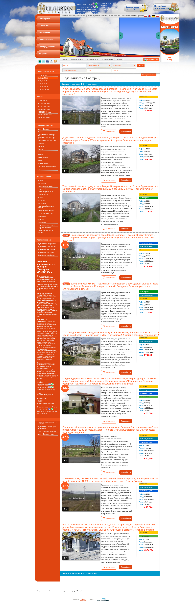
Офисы (40, 149)
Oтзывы (119, 59)
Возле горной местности (46, 213)
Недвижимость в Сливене (46, 246)
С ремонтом (144, 397)
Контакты (142, 15)
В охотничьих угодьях (45, 186)
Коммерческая (43, 158)
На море (40, 180)
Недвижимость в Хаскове (46, 249)
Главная (64, 59)
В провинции (42, 216)
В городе (41, 219)
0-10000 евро (42, 100)
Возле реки (41, 200)
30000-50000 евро (44, 109)
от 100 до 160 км (43, 89)
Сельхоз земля (43, 163)
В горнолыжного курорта (46, 225)
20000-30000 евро (44, 106)
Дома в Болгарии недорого (47, 431)
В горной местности (44, 228)
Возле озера (42, 203)
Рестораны (41, 152)
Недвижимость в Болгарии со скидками (47, 427)
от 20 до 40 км (42, 81)
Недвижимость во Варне (46, 255)
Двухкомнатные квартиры (46, 135)
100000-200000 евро (45, 115)
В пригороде (42, 222)
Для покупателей (107, 59)
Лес (39, 169)
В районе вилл (43, 195)
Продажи (65, 15)
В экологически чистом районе (45, 231)
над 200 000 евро (44, 118)
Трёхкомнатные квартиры (46, 138)
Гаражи (40, 155)
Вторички (143, 97)
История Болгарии (92, 59)
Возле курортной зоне (45, 192)
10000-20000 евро (44, 103)
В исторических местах (46, 211)
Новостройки (144, 198)
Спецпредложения (146, 246)
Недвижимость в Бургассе (47, 244)
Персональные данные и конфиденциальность (123, 15)
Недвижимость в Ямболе (46, 252)
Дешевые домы (81, 15)
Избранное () (152, 59)
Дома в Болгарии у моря (46, 434)
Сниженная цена (146, 243)
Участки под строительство (47, 166)
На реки (40, 197)
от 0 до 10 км (42, 75)
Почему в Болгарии (77, 59)
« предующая (75, 84)
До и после (90, 15)
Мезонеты (41, 143)
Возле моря (42, 183)
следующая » (92, 84)
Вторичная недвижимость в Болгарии (47, 423)
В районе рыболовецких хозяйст (46, 207)
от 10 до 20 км (43, 78)
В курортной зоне (44, 189)
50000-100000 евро (44, 112)
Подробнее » (126, 131)
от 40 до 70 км (42, 83)
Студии (40, 132)
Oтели (40, 160)
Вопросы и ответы (101, 15)
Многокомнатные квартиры (47, 140)
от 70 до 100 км (43, 86)
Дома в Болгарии (43, 129)
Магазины (41, 146)
